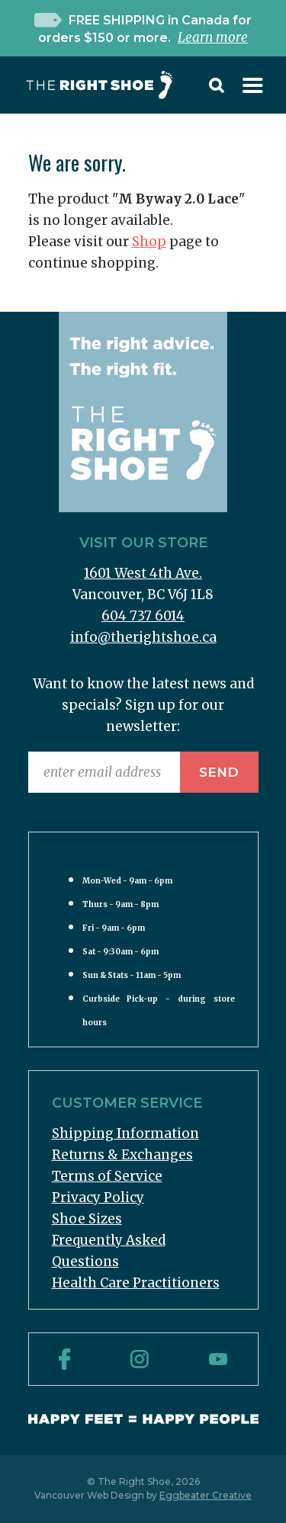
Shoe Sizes (87, 1218)
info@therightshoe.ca (143, 637)
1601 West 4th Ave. (143, 573)
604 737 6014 (143, 616)
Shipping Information (125, 1133)
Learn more (213, 37)
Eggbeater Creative (205, 1495)
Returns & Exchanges (122, 1154)
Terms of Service (107, 1176)
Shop (149, 241)
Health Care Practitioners (136, 1283)
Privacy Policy (98, 1197)
